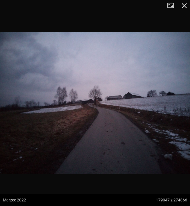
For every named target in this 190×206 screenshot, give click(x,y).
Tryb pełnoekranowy (173, 5)
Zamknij (184, 5)
